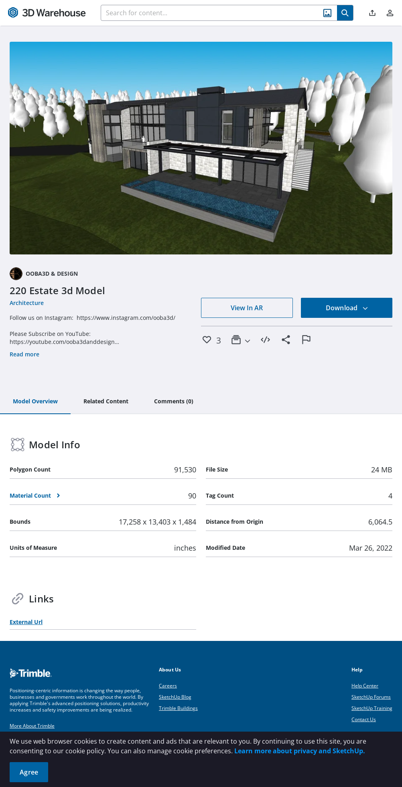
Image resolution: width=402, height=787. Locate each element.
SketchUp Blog (175, 696)
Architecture (27, 303)
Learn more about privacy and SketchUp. (299, 750)
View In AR (247, 307)
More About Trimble (32, 725)
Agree (29, 772)
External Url (26, 622)
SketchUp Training (371, 708)
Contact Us (363, 719)
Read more (24, 354)
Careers (168, 685)
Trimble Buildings (178, 708)
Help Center (364, 685)
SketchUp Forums (371, 696)
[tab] (35, 401)
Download (347, 307)
